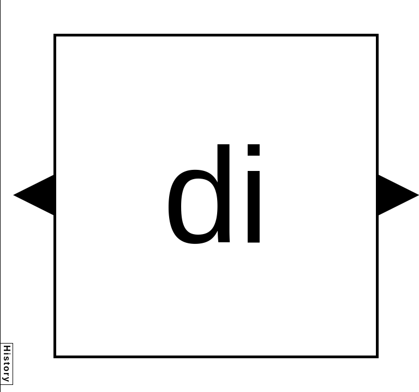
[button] (33, 195)
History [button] (6, 364)
